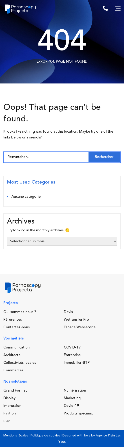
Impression (12, 405)
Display (9, 398)
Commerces (13, 370)
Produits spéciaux (78, 413)
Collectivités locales (19, 362)
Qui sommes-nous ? (19, 311)
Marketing (72, 398)
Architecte (11, 355)
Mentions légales (15, 435)
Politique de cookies (45, 435)
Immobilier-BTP (77, 362)
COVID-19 (72, 347)
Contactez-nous (16, 327)
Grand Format (15, 390)
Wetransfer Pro (76, 319)
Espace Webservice (79, 327)
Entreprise (72, 355)
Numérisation (75, 390)
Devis (68, 311)
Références (12, 319)
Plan (6, 421)
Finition (9, 413)
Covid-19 (71, 405)
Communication (16, 347)
